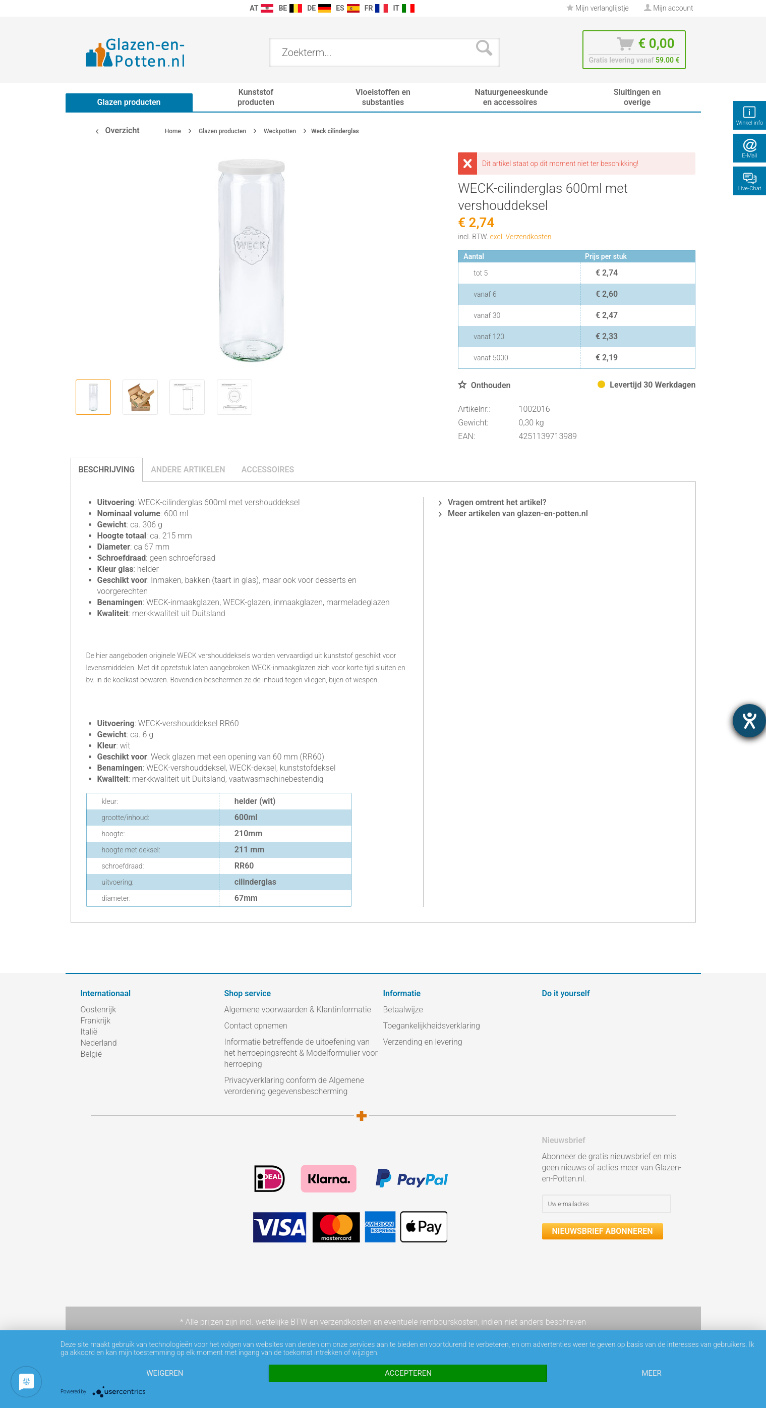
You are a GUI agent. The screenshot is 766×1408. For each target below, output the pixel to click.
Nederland (99, 1043)
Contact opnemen (255, 1026)
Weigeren (164, 1373)
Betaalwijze (403, 1009)
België (91, 1054)
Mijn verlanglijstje (597, 8)
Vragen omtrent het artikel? (493, 502)
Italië (89, 1032)
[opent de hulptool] (749, 720)
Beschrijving (107, 469)
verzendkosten (346, 1322)
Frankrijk (96, 1020)
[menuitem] (86, 8)
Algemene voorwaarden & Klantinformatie (297, 1009)
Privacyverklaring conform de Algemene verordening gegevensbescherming (294, 1085)
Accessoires (268, 469)
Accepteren (408, 1373)
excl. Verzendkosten (521, 237)
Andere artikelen (188, 469)
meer (651, 1373)
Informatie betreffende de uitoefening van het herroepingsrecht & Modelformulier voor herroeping (301, 1053)
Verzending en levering (422, 1042)
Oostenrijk (98, 1009)
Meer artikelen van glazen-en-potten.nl (513, 513)
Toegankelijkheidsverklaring (431, 1026)
